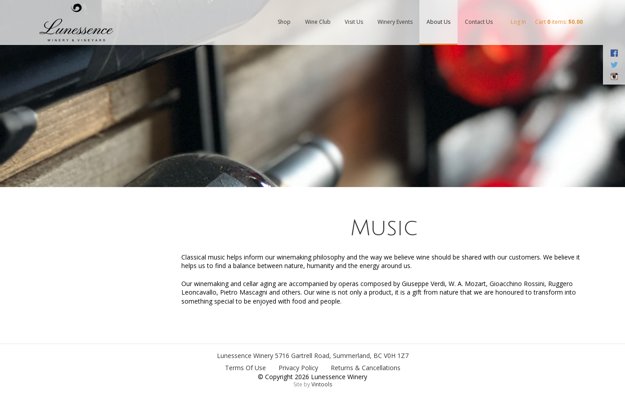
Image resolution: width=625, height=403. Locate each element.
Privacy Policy (298, 367)
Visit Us (354, 22)
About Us (438, 22)
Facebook (614, 53)
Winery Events (395, 22)
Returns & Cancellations (365, 367)
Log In (518, 22)
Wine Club (318, 22)
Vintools (321, 384)
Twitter (614, 64)
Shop (284, 22)
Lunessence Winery (245, 355)
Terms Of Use (245, 367)
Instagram (614, 76)
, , (342, 355)
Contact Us (479, 22)
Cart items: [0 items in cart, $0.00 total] (559, 22)
